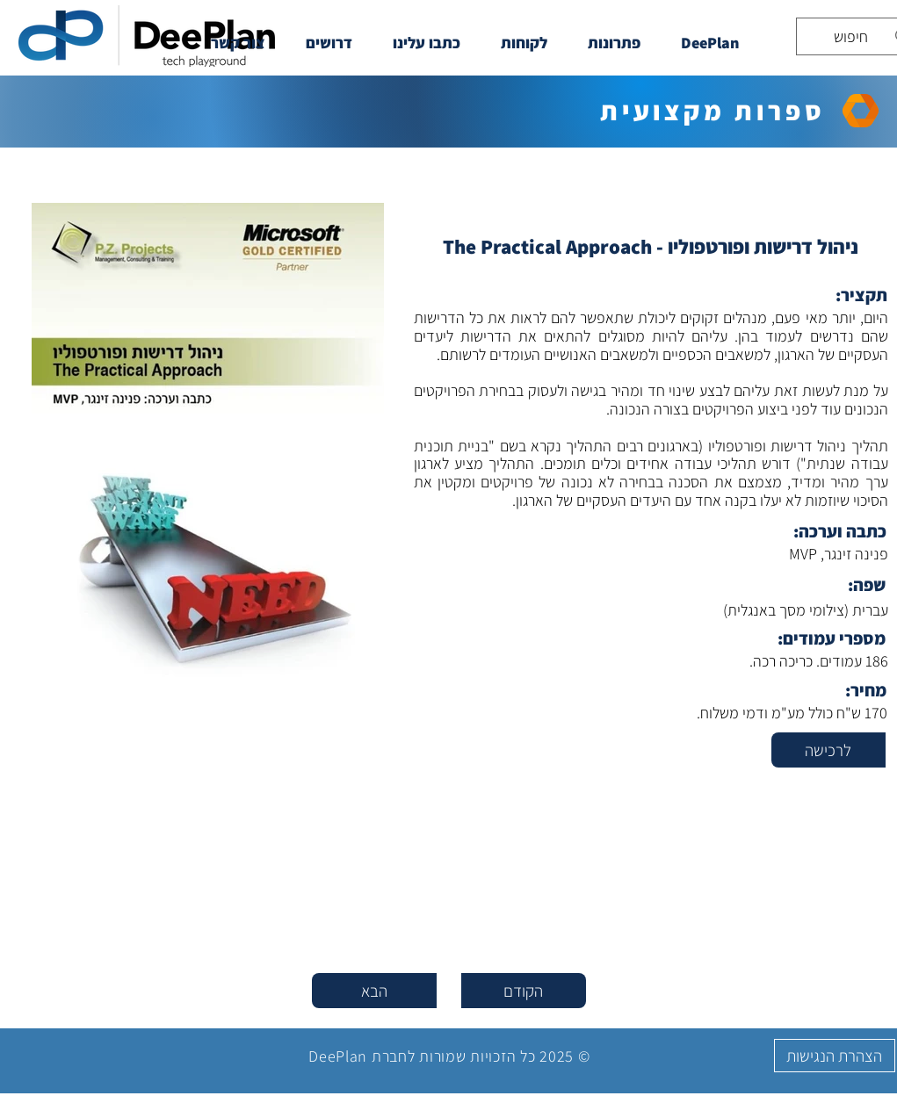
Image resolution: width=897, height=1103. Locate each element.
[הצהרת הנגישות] (834, 1055)
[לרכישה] (828, 750)
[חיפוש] (859, 36)
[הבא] (374, 990)
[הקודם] (523, 990)
